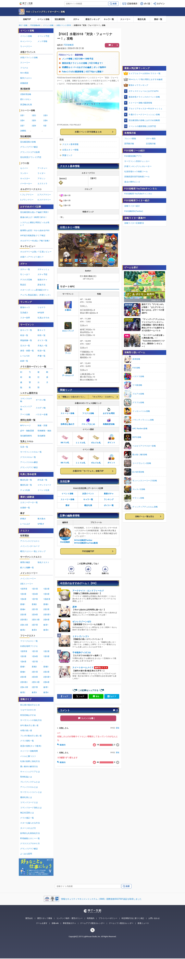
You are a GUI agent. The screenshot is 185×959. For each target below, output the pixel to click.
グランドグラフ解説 (29, 147)
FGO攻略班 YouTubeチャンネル (138, 194)
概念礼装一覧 (26, 480)
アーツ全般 (25, 414)
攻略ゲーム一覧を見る (144, 516)
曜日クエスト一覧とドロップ (33, 551)
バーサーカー (26, 183)
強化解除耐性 (26, 436)
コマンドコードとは (29, 802)
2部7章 (35, 625)
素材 (67, 505)
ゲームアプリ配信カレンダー (92, 923)
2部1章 (35, 609)
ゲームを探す (41, 923)
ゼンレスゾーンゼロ (81, 621)
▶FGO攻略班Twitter (83, 540)
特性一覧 (41, 335)
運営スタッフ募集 (44, 918)
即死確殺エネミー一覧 (30, 838)
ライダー (41, 173)
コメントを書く (88, 718)
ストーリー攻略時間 (29, 751)
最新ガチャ (109, 494)
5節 (44, 126)
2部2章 (46, 609)
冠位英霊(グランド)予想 (30, 157)
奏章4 (45, 630)
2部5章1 (47, 614)
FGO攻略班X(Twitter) (133, 211)
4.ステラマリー (44, 200)
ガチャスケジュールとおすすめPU (144, 91)
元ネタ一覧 (25, 346)
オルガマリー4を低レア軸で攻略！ (35, 241)
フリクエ (24, 68)
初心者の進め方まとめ (30, 705)
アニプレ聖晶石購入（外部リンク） (35, 295)
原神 (74, 607)
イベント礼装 (43, 490)
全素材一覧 (25, 508)
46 (96, 762)
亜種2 (34, 604)
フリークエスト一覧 (29, 641)
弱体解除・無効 (44, 431)
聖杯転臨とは (26, 777)
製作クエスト (26, 78)
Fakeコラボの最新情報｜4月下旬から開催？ (83, 71)
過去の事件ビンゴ (132, 182)
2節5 (34, 120)
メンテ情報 (42, 41)
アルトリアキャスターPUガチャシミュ (145, 109)
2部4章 (35, 614)
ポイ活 (147, 3)
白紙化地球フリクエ (29, 646)
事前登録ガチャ (69, 923)
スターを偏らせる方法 (30, 823)
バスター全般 (42, 414)
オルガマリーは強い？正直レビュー (35, 252)
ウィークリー (26, 46)
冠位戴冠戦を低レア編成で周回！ (35, 212)
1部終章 (46, 599)
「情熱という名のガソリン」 (73, 397)
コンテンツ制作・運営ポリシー (69, 918)
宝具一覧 (24, 447)
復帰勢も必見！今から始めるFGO (34, 230)
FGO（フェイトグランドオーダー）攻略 (45, 11)
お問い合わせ (154, 918)
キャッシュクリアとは (30, 771)
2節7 (22, 126)
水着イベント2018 (63, 25)
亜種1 (22, 604)
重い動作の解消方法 (29, 766)
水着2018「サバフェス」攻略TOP (88, 471)
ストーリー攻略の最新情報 (140, 103)
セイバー (24, 168)
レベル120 (24, 356)
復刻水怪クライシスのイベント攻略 (144, 97)
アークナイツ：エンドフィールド (88, 590)
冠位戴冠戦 (60, 19)
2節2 (34, 115)
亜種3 (45, 604)
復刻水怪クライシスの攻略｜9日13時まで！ (83, 63)
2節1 (22, 115)
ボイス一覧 (109, 505)
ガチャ (76, 19)
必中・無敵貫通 (27, 431)
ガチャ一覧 (25, 269)
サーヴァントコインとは (31, 792)
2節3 (45, 115)
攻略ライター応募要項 (134, 223)
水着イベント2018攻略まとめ (88, 132)
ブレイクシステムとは (30, 782)
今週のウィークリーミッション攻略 (144, 114)
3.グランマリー (27, 200)
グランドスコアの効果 (30, 152)
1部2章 (46, 589)
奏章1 (45, 625)
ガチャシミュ (43, 269)
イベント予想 (43, 36)
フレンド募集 (130, 138)
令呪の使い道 (26, 730)
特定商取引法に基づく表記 (133, 918)
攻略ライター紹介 (132, 206)
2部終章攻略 (25, 94)
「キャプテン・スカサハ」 (103, 397)
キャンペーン (26, 41)
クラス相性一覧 (27, 741)
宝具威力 (24, 313)
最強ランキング (92, 19)
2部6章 (46, 620)
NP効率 (41, 313)
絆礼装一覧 (42, 480)
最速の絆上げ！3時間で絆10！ (33, 217)
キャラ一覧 (109, 19)
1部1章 (35, 589)
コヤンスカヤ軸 (26, 400)
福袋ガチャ (42, 280)
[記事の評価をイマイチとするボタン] (71, 569)
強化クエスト (43, 562)
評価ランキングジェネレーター (138, 166)
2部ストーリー (26, 584)
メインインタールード (30, 546)
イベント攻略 (43, 19)
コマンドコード (44, 485)
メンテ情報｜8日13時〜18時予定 (78, 59)
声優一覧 (41, 356)
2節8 (34, 126)
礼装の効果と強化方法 (30, 761)
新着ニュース (143, 923)
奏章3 (34, 630)
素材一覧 (158, 19)
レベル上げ (25, 524)
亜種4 (22, 609)
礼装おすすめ (43, 318)
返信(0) (61, 745)
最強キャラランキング (138, 85)
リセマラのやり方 (28, 710)
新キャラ (41, 330)
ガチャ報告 (151, 138)
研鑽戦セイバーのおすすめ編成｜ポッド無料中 (84, 67)
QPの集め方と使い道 (29, 725)
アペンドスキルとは (29, 787)
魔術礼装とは (26, 797)
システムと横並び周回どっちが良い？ (35, 223)
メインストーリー (28, 578)
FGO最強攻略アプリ (133, 156)
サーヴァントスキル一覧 (31, 452)
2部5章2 (24, 620)
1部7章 (35, 599)
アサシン (41, 178)
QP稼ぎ (41, 524)
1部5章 (46, 594)
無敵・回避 (42, 425)
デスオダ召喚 (26, 280)
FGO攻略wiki (35, 25)
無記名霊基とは (27, 813)
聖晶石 (23, 285)
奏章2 (22, 630)
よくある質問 (26, 854)
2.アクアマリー (44, 195)
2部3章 (23, 614)
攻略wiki (55, 923)
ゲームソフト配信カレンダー (121, 923)
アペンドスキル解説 (29, 462)
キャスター (25, 178)
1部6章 (23, 599)
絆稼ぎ (23, 519)
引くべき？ (25, 274)
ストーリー (125, 19)
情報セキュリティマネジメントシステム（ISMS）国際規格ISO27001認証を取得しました (101, 899)
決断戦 (23, 131)
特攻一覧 (24, 335)
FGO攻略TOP (88, 551)
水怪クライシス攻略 (29, 57)
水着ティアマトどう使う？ (32, 257)
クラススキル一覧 (28, 457)
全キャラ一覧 (26, 330)
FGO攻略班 (69, 45)
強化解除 (41, 436)
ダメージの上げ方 (28, 828)
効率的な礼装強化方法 (30, 833)
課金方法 (41, 285)
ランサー (24, 173)
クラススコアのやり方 (30, 843)
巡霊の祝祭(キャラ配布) (30, 746)
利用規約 (90, 918)
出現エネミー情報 (70, 150)
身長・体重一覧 (27, 351)
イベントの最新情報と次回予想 (142, 126)
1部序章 (23, 589)
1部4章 (35, 594)
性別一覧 (41, 351)
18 (96, 744)
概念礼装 (142, 19)
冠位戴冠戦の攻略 (28, 142)
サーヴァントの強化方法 (31, 720)
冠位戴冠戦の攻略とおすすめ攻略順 (144, 120)
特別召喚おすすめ (28, 715)
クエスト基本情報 (70, 144)
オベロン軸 (41, 400)
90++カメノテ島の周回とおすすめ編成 (145, 79)
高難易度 (24, 83)
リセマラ (41, 307)
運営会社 (29, 918)
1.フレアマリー (27, 195)
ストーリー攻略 (67, 499)
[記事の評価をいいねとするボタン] (88, 569)
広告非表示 (132, 3)
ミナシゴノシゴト (80, 636)
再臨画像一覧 (26, 340)
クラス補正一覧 (27, 818)
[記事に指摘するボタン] (105, 569)
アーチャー (42, 168)
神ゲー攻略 (23, 25)
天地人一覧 (42, 346)
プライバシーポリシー (108, 918)
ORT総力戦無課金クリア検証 (32, 235)
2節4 (22, 120)
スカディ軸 (41, 408)
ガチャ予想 (42, 274)
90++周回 (24, 73)
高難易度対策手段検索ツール (137, 177)
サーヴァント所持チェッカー (137, 161)
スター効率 (25, 318)
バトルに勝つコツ (28, 756)
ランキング (109, 499)
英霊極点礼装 (26, 104)
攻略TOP (27, 19)
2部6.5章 (24, 625)
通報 (117, 728)
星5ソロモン (25, 99)
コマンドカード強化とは (31, 807)
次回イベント (88, 494)
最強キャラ (25, 307)
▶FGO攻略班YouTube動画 (86, 543)
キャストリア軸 (26, 407)
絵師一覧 (24, 361)
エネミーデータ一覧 (29, 502)
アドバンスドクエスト (30, 541)
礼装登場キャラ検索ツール (136, 171)
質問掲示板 (129, 144)
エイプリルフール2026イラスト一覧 (145, 73)
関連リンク (67, 155)
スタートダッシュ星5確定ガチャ (34, 290)
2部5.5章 (36, 620)
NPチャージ (25, 425)
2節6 (45, 120)
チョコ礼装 (25, 490)
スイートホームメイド (83, 667)
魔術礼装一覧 (26, 485)
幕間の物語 (25, 562)
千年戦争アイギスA (81, 652)
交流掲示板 (151, 144)
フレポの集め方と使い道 (31, 736)
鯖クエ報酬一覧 (27, 567)
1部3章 (23, 594)
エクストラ (42, 183)
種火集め (41, 519)
